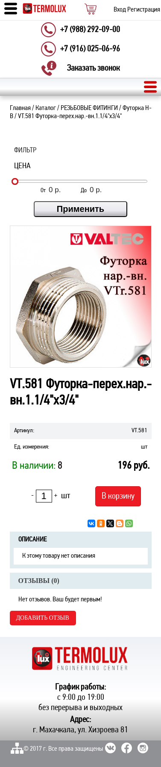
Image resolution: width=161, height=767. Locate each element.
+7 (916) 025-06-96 (90, 49)
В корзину (118, 496)
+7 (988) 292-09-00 (90, 30)
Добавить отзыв (42, 618)
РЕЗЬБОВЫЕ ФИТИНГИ (89, 108)
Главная (20, 108)
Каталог (45, 108)
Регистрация (143, 9)
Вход (120, 9)
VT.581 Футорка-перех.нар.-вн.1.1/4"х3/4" (70, 116)
